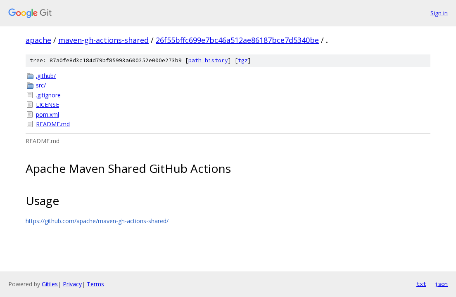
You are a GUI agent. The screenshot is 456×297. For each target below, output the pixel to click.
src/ (41, 85)
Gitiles (50, 284)
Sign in (439, 13)
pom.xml (47, 114)
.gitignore (48, 95)
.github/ (46, 76)
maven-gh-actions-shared (103, 40)
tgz (243, 60)
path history (208, 60)
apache (38, 40)
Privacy (72, 284)
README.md (53, 124)
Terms (95, 284)
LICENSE (47, 104)
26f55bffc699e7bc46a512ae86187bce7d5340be (237, 40)
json (441, 284)
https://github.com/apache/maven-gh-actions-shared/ (97, 221)
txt (421, 284)
